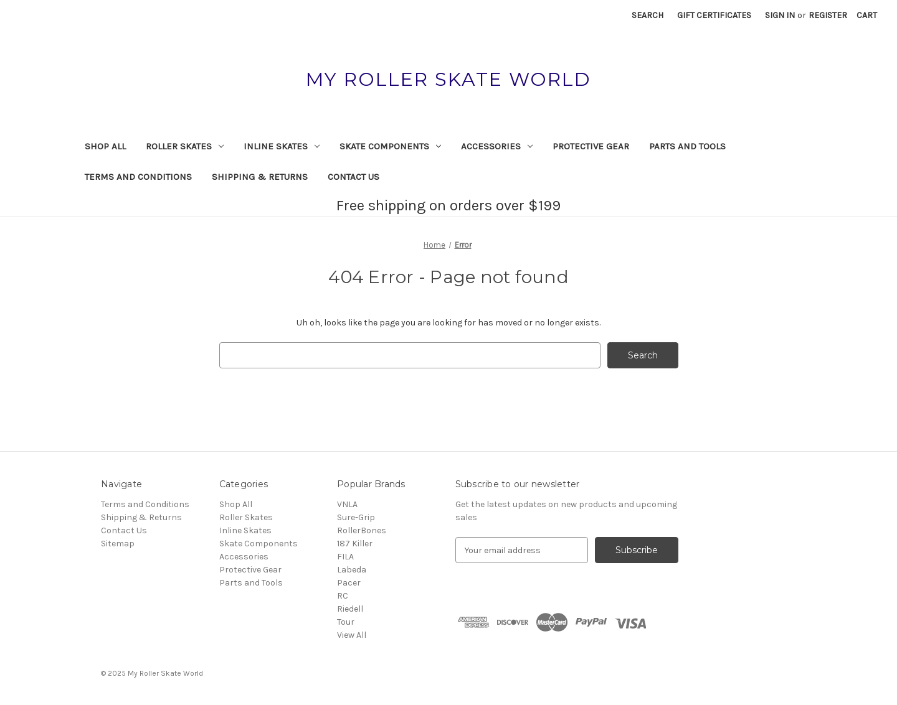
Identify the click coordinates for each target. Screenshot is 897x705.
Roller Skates (185, 146)
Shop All (105, 146)
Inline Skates (282, 146)
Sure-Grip (356, 517)
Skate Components (390, 146)
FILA (345, 556)
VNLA (347, 504)
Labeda (351, 569)
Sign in (780, 15)
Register (828, 15)
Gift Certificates (714, 15)
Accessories (497, 146)
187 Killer (355, 543)
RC (342, 596)
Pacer (349, 582)
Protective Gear (591, 146)
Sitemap (118, 543)
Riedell (350, 609)
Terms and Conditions (138, 176)
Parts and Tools (687, 146)
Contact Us (353, 176)
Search (647, 15)
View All (351, 635)
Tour (345, 622)
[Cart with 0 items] (867, 15)
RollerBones (361, 530)
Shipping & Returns (260, 176)
